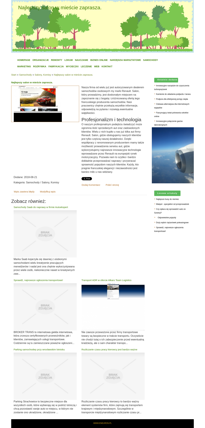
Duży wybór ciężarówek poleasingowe (172, 222)
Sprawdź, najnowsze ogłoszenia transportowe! (38, 280)
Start (13, 74)
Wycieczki (72, 66)
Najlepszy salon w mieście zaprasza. (73, 74)
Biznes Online (99, 60)
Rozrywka (39, 66)
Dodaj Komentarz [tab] (91, 184)
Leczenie (86, 66)
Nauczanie (81, 60)
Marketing (24, 66)
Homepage (23, 60)
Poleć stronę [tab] (112, 184)
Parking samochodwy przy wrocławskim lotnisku (39, 349)
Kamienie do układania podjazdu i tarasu (173, 94)
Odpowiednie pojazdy (166, 217)
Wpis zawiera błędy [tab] (24, 191)
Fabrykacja (56, 66)
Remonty (56, 60)
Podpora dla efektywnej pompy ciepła (172, 99)
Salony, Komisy (43, 74)
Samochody (150, 60)
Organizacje (41, 60)
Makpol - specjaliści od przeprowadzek (172, 204)
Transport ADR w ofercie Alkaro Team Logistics (106, 280)
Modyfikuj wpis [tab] (48, 191)
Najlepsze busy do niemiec (167, 199)
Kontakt (107, 66)
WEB (96, 66)
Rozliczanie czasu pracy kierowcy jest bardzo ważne (109, 349)
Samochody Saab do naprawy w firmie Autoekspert (41, 207)
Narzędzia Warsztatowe (125, 60)
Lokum (69, 60)
